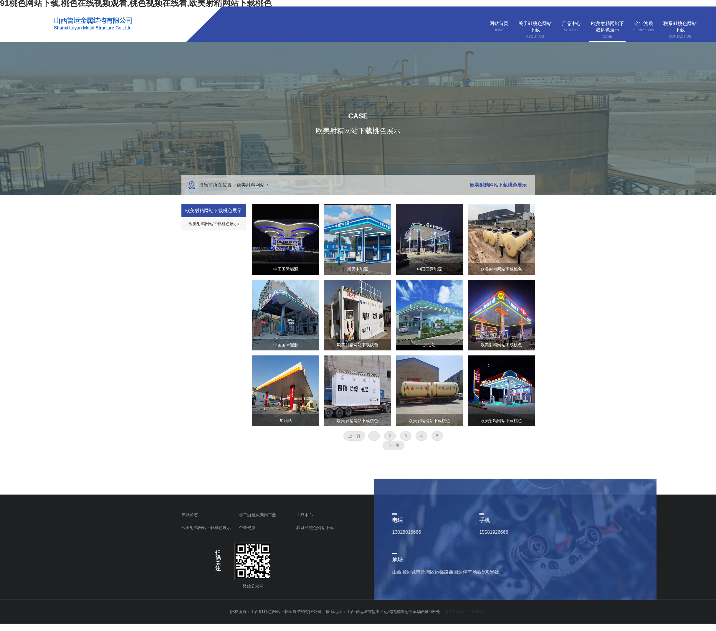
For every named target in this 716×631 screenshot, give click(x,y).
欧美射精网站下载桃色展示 (206, 527)
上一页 (354, 436)
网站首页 (189, 515)
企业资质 (247, 527)
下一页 (393, 445)
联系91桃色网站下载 (315, 527)
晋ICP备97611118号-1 (465, 611)
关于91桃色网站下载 (258, 515)
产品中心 (304, 515)
